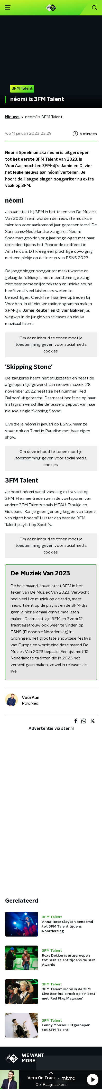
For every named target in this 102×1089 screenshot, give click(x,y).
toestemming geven (34, 344)
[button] (92, 1079)
